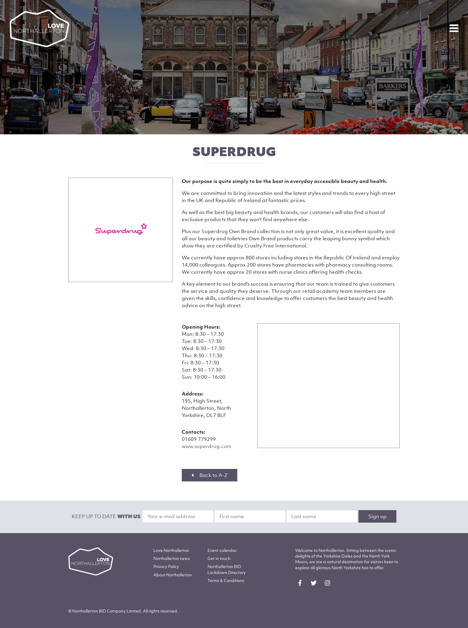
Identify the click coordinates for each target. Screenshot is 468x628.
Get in (218, 558)
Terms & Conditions (225, 580)
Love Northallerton (171, 550)
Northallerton (171, 558)
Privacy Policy (166, 566)
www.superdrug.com (206, 446)
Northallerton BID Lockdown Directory (226, 569)
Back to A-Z (209, 475)
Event (222, 550)
